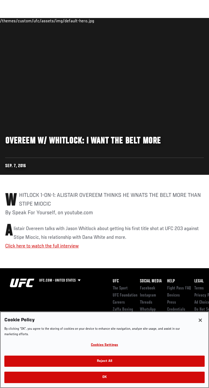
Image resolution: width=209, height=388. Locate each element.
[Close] (200, 320)
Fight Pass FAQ (179, 288)
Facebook (147, 288)
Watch (129, 21)
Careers (119, 302)
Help (171, 281)
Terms (199, 288)
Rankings (38, 21)
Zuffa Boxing (150, 23)
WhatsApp (148, 309)
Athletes (62, 21)
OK (104, 377)
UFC (116, 281)
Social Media (151, 281)
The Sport (120, 288)
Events (15, 21)
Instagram (148, 295)
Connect (107, 21)
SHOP (176, 21)
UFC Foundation (125, 295)
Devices (173, 295)
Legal (199, 281)
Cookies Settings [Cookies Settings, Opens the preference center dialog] (104, 345)
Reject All (104, 361)
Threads (146, 302)
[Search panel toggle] (191, 20)
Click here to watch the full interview (42, 246)
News (83, 21)
